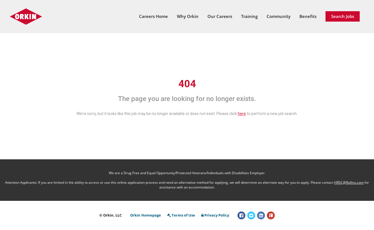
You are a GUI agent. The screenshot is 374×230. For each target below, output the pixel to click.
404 (187, 84)
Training (249, 16)
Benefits (308, 16)
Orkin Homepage (145, 215)
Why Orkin (187, 16)
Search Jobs (342, 16)
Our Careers (219, 16)
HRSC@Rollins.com (349, 182)
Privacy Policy (215, 215)
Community (278, 16)
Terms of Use (181, 215)
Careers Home (153, 16)
